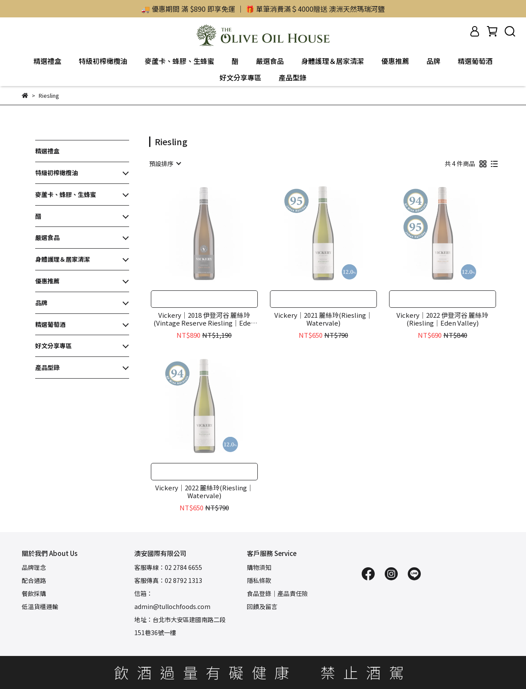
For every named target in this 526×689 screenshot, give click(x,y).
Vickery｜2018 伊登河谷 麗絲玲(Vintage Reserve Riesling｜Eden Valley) (204, 319)
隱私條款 (259, 580)
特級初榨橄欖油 (103, 61)
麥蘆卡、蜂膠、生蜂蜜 (179, 61)
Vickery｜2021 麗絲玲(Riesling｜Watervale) (323, 319)
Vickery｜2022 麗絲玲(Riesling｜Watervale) (204, 491)
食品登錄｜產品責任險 (277, 593)
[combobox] (164, 163)
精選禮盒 (47, 61)
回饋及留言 (262, 606)
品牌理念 (34, 567)
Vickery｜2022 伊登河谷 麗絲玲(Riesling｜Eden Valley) (442, 319)
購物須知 (259, 567)
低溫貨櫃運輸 (40, 606)
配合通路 (34, 580)
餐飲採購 (34, 593)
